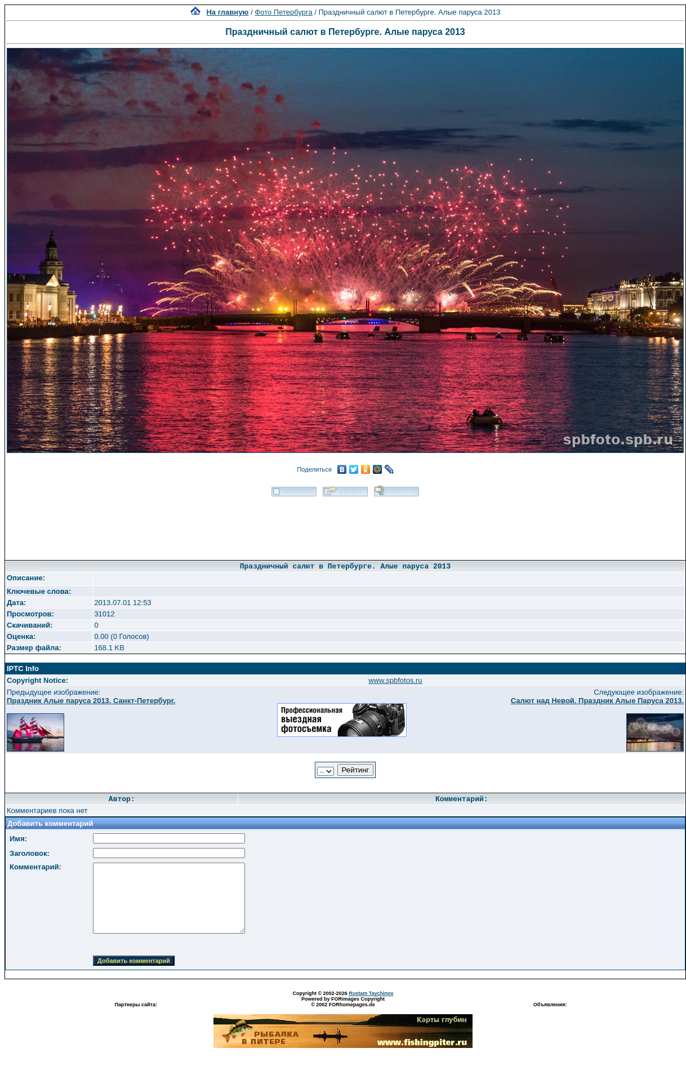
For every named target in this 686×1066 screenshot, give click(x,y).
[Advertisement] (345, 524)
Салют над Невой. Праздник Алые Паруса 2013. (597, 700)
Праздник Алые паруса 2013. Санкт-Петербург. (91, 700)
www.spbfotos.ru (395, 680)
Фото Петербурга (283, 12)
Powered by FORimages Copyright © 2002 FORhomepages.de (343, 1001)
